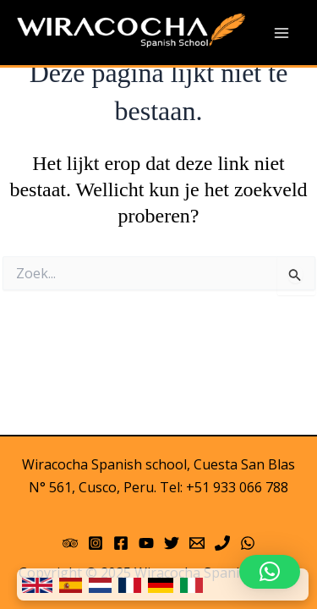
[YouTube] (146, 543)
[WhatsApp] (247, 543)
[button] (269, 572)
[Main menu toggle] (281, 33)
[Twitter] (171, 543)
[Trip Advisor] (70, 543)
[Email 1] (197, 543)
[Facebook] (120, 543)
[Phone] (222, 543)
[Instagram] (95, 543)
